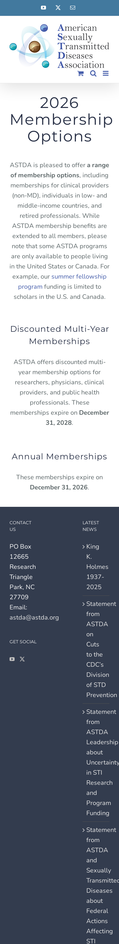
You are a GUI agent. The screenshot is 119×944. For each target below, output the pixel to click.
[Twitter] (22, 659)
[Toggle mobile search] (93, 73)
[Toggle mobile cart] (80, 73)
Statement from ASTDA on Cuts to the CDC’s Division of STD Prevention (96, 649)
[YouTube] (12, 659)
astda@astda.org (34, 617)
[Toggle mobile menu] (106, 73)
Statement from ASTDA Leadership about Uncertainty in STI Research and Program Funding (96, 762)
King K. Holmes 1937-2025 (96, 566)
